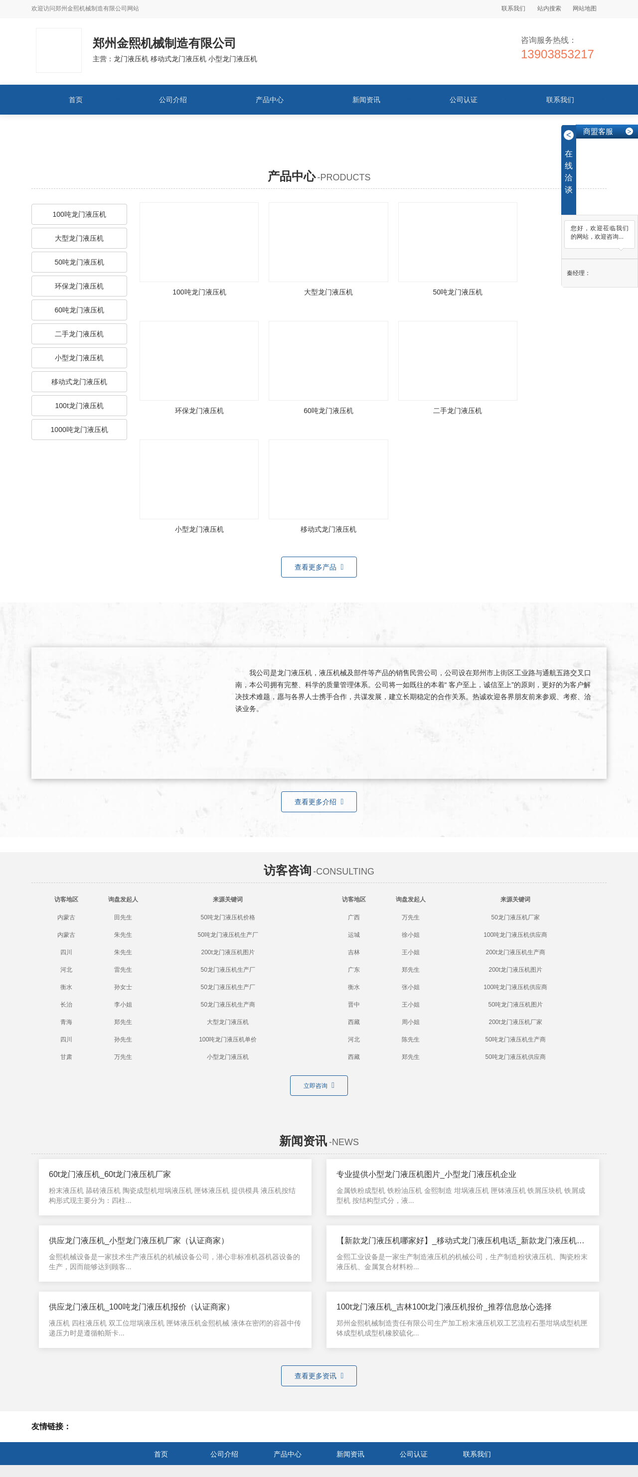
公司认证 (464, 100)
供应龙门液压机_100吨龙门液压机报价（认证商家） (141, 1205)
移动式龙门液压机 (79, 382)
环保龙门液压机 (79, 286)
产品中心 (270, 100)
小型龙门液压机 (79, 358)
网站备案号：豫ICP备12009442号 (288, 1447)
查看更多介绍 (319, 700)
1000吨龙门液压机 (79, 430)
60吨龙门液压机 (79, 310)
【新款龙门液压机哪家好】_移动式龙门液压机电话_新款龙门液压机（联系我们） (480, 1139)
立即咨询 (319, 983)
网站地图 (585, 8)
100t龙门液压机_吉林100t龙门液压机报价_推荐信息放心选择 (444, 1205)
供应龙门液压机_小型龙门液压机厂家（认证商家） (139, 1139)
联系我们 (513, 8)
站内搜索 (549, 8)
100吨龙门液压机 (79, 214)
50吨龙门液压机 (79, 262)
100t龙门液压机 (79, 406)
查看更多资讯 (319, 1274)
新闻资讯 (366, 100)
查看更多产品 (319, 465)
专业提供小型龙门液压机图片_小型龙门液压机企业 (426, 1073)
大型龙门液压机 (79, 238)
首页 (76, 100)
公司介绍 (173, 100)
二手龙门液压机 (79, 334)
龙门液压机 (281, 1382)
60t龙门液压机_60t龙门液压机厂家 (110, 1073)
